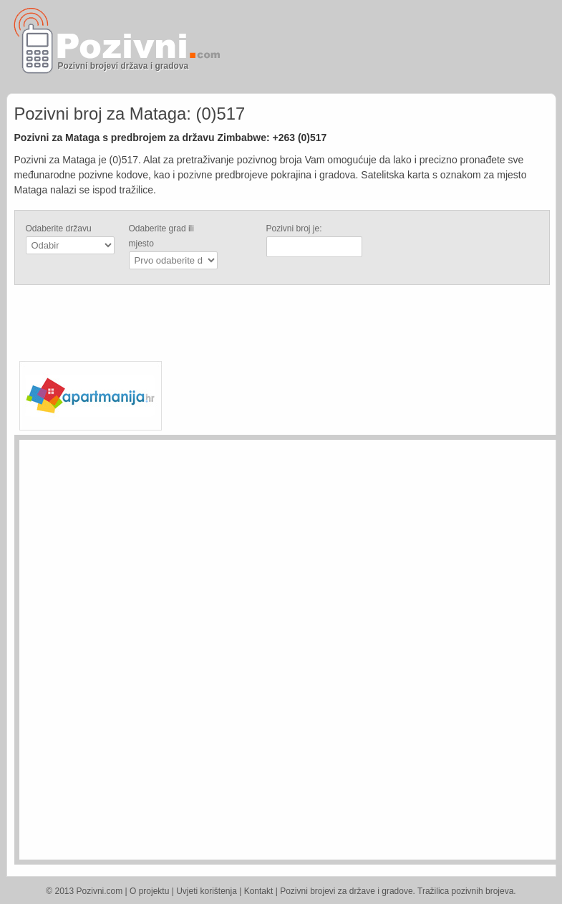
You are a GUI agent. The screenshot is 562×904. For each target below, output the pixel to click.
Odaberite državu (59, 228)
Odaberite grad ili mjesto (161, 236)
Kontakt (258, 891)
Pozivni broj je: (294, 228)
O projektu (149, 891)
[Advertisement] (387, 46)
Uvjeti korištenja (206, 891)
